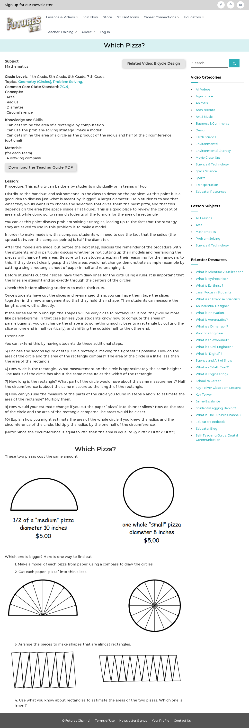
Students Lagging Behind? (216, 408)
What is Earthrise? (209, 285)
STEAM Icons (128, 17)
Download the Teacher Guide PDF (40, 167)
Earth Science (206, 137)
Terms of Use (105, 720)
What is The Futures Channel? (218, 415)
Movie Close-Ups (208, 157)
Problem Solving (67, 82)
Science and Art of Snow (214, 360)
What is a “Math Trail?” (213, 367)
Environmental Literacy (213, 151)
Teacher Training (59, 32)
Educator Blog (206, 428)
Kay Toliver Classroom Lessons (218, 388)
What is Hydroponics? (212, 279)
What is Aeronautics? (212, 319)
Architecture (205, 110)
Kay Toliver (204, 394)
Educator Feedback (210, 422)
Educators (192, 17)
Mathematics (206, 232)
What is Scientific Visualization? (219, 272)
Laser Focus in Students (213, 292)
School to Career (208, 381)
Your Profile (160, 720)
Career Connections (160, 17)
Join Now (90, 17)
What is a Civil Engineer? (214, 347)
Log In (105, 32)
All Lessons (204, 218)
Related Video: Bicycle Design (153, 63)
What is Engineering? (212, 374)
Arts (199, 225)
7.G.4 (64, 87)
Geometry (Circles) (34, 82)
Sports (200, 178)
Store (107, 17)
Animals (202, 103)
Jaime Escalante (208, 401)
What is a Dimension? (212, 326)
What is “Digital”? (209, 353)
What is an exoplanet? (212, 340)
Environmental (207, 144)
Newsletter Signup (133, 720)
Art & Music (204, 116)
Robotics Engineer (209, 333)
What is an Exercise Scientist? (218, 299)
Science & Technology (212, 164)
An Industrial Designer (212, 306)
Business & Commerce (213, 123)
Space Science (206, 171)
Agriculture (204, 96)
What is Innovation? (210, 313)
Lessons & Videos (60, 17)
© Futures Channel (76, 720)
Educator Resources (211, 191)
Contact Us (182, 720)
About (86, 32)
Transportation (207, 185)
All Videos (203, 89)
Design (201, 130)
